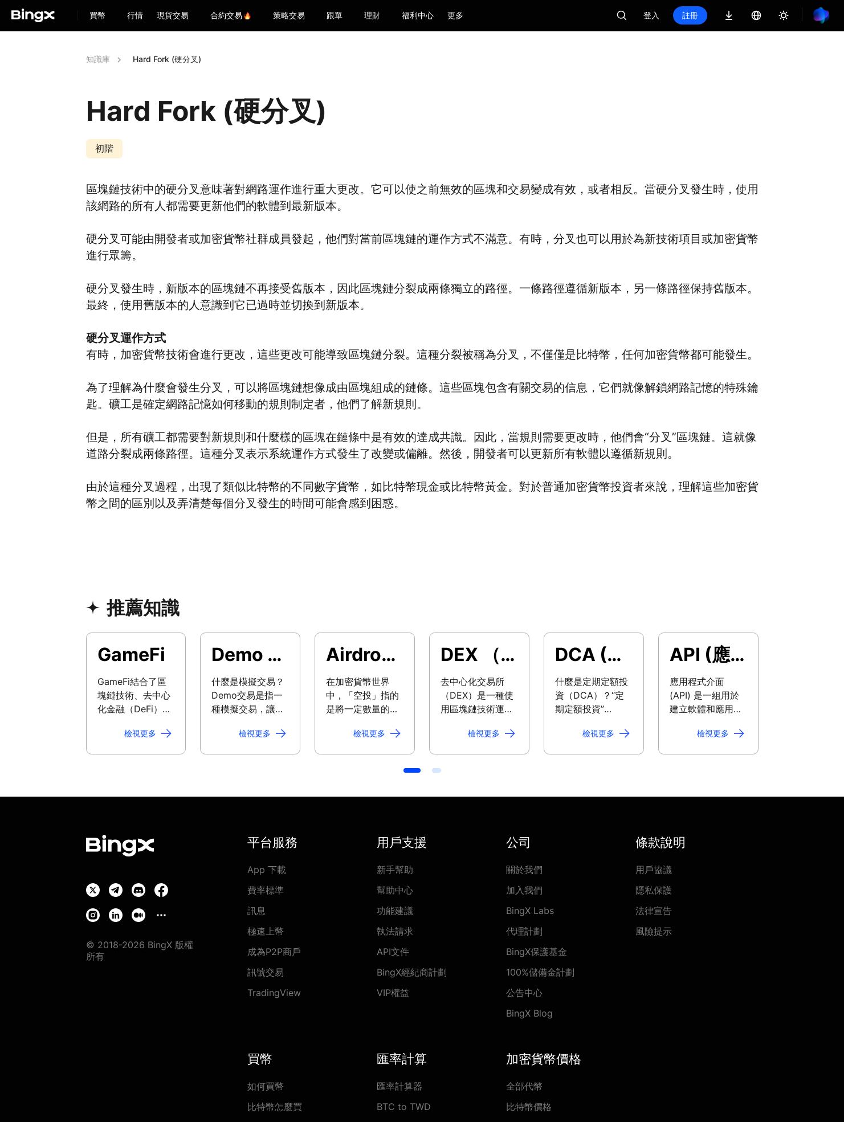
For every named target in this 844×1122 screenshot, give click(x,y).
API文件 (393, 951)
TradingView (274, 992)
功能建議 (395, 910)
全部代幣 (524, 1086)
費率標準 (265, 890)
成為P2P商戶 (274, 951)
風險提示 (653, 931)
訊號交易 (265, 972)
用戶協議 (653, 869)
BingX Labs (530, 910)
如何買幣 (265, 1086)
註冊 (690, 15)
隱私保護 (653, 890)
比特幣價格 (529, 1106)
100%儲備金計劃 (540, 972)
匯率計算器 (399, 1086)
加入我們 (524, 890)
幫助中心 (395, 890)
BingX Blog (529, 1013)
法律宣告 (653, 910)
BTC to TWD (404, 1106)
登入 (651, 15)
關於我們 (524, 869)
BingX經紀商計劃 (412, 972)
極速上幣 (265, 931)
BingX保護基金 (536, 951)
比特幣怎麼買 (274, 1106)
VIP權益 (393, 992)
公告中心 (524, 992)
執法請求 (395, 931)
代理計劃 (524, 931)
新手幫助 (395, 869)
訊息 (256, 910)
